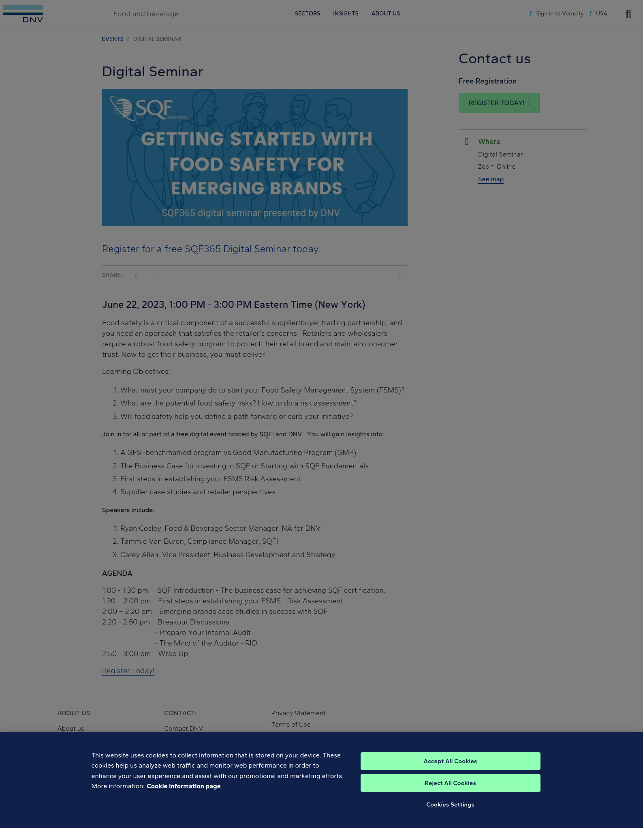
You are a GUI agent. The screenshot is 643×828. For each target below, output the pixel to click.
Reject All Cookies (450, 813)
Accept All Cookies (450, 791)
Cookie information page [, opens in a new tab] (184, 816)
